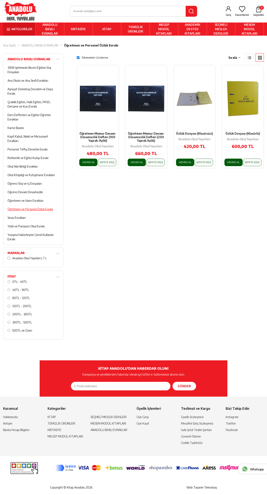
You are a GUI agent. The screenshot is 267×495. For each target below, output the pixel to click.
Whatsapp (257, 469)
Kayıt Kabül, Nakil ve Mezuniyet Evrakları (28, 139)
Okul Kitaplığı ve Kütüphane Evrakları (31, 175)
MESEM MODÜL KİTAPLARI (249, 29)
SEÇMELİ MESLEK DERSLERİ (221, 29)
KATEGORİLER (21, 29)
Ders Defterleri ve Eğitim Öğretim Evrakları (29, 118)
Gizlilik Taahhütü (192, 443)
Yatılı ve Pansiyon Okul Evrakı (26, 226)
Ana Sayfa (9, 46)
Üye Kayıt (143, 424)
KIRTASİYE (78, 29)
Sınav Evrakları (17, 218)
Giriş (228, 15)
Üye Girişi (143, 417)
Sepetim (258, 11)
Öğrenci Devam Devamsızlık (25, 192)
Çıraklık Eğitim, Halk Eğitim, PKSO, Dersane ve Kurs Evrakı (29, 105)
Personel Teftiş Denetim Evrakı (28, 150)
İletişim (7, 424)
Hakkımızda (10, 417)
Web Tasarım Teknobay (201, 488)
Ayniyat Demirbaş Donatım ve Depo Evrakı (30, 92)
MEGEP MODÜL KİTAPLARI (164, 29)
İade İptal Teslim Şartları (196, 430)
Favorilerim (242, 15)
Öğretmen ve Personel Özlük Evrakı (91, 46)
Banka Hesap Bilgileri (16, 430)
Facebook (232, 430)
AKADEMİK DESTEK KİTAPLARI (192, 29)
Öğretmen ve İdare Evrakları (25, 201)
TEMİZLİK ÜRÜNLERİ (135, 29)
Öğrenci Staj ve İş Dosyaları (25, 184)
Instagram (232, 417)
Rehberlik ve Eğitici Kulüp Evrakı (28, 158)
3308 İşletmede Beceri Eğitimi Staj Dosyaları (29, 70)
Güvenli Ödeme (191, 437)
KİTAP (106, 29)
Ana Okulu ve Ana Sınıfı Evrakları (28, 81)
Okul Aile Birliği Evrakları (23, 167)
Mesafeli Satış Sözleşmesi (197, 424)
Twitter (231, 424)
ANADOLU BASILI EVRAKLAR (50, 29)
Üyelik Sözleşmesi (192, 417)
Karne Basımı (16, 128)
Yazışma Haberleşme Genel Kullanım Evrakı (31, 237)
